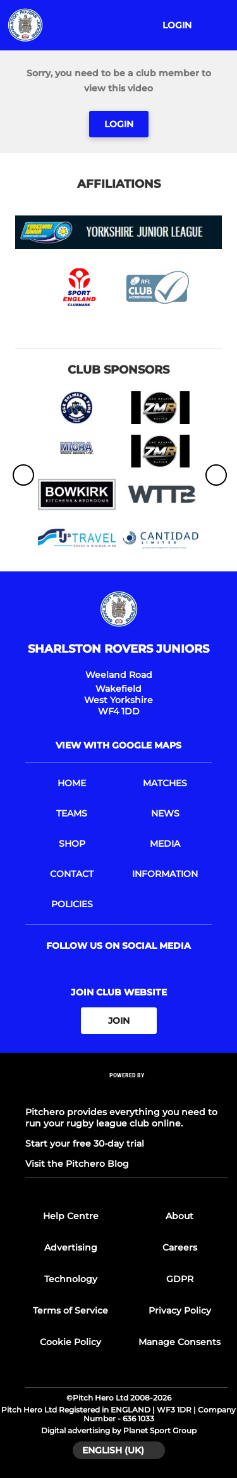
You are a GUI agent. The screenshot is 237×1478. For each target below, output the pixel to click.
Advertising (70, 1247)
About (179, 1216)
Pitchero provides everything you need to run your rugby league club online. (121, 1117)
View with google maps (118, 745)
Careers (179, 1247)
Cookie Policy (70, 1342)
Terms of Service (70, 1310)
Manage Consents (179, 1342)
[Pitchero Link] (127, 1092)
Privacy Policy (180, 1310)
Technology (70, 1279)
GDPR (179, 1279)
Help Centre (71, 1216)
